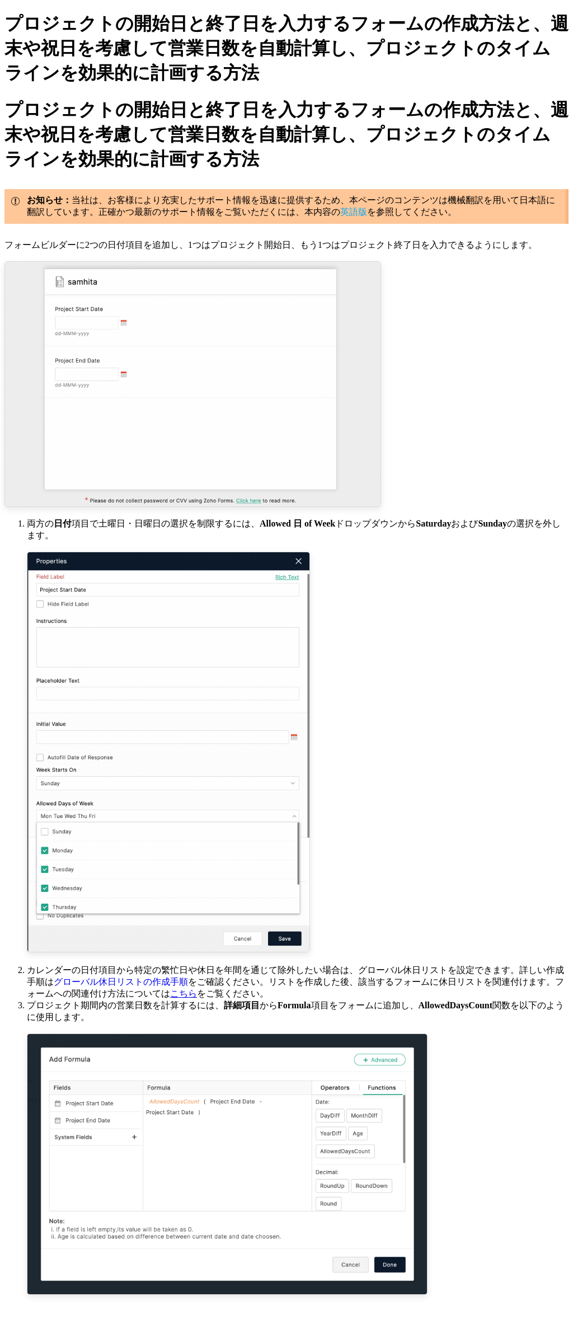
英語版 (353, 212)
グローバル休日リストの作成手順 (121, 981)
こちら (183, 993)
